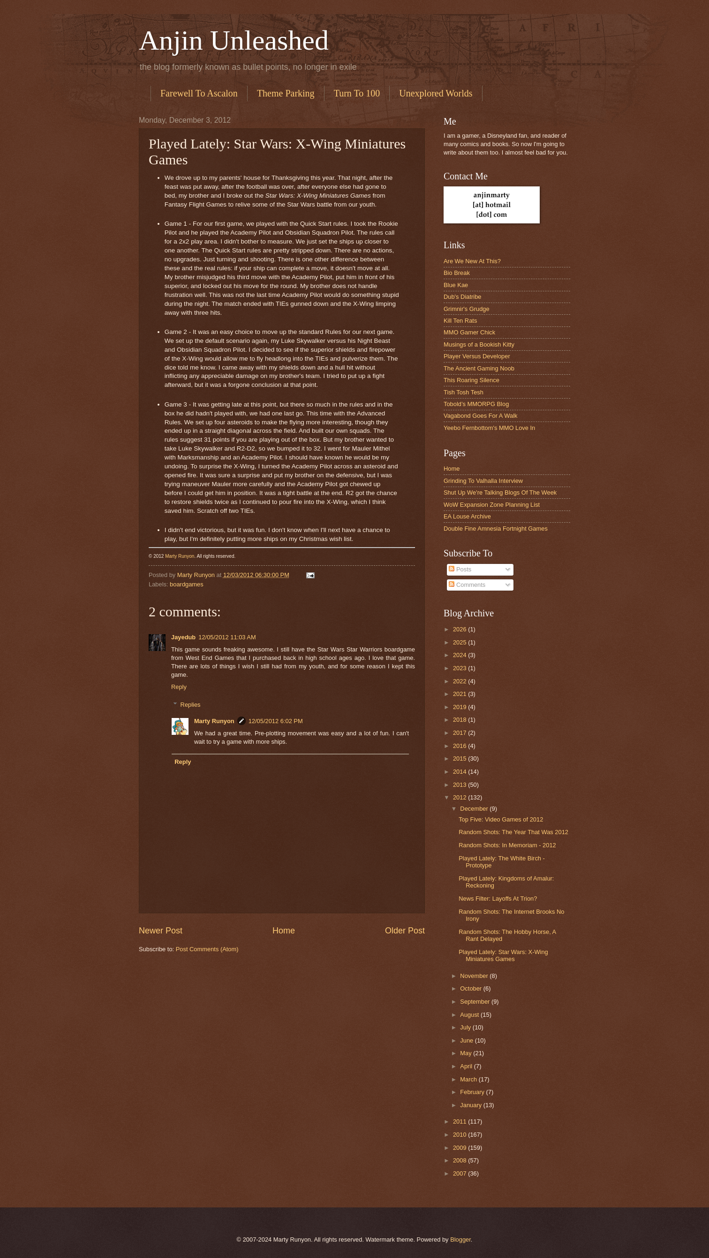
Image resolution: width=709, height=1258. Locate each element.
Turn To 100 (357, 93)
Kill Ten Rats (460, 320)
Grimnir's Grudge (467, 308)
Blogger (460, 1239)
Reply (179, 686)
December (475, 808)
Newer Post (160, 930)
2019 (460, 706)
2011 (460, 1121)
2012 (460, 797)
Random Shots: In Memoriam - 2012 (507, 845)
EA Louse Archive (467, 516)
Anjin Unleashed (234, 40)
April (467, 1066)
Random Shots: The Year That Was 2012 (513, 832)
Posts (460, 569)
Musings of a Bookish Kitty (479, 344)
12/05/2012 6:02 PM (276, 721)
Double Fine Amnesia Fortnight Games (496, 528)
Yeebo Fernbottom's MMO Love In (489, 427)
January (471, 1105)
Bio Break (457, 272)
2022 (460, 681)
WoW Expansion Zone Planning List (492, 504)
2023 (460, 668)
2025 (460, 642)
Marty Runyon (179, 556)
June (467, 1040)
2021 (460, 693)
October (471, 988)
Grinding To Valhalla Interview (483, 480)
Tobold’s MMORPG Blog (476, 403)
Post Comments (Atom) (207, 949)
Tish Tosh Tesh (463, 392)
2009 (460, 1147)
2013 (460, 784)
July (466, 1027)
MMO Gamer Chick (469, 332)
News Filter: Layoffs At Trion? (498, 898)
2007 (460, 1173)
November (475, 975)
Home (283, 930)
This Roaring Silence (471, 380)
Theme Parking (286, 93)
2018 (460, 719)
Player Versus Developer (477, 356)
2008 (460, 1160)
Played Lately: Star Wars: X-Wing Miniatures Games (503, 955)
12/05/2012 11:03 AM (227, 637)
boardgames (187, 584)
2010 (460, 1134)
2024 (460, 655)
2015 (460, 758)
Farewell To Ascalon (199, 93)
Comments (467, 584)
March (469, 1079)
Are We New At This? (472, 261)
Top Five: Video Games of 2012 (501, 819)
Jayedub (183, 637)
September (475, 1001)
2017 (460, 732)
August (470, 1014)
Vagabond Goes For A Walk (480, 415)
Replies (191, 704)
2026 (460, 629)
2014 (460, 771)
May (466, 1053)
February (473, 1091)
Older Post (405, 930)
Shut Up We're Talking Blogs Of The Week (500, 492)
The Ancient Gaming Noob (479, 368)
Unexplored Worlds (435, 93)
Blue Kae (456, 285)
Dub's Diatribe (462, 296)
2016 (460, 745)
